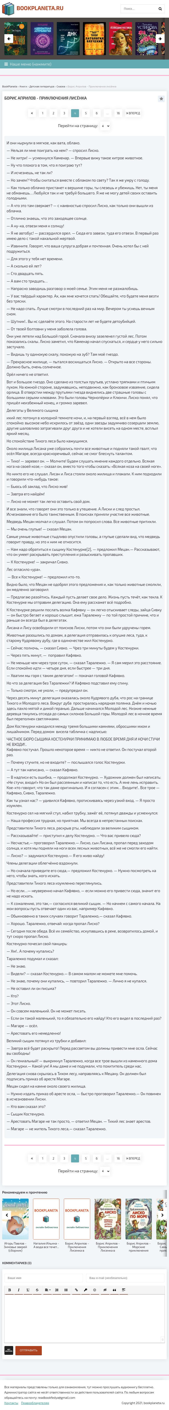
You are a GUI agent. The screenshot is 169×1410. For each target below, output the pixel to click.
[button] (9, 1290)
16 (118, 113)
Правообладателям (35, 1403)
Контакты (11, 1403)
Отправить (28, 1350)
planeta (33, 8)
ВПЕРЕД (133, 113)
